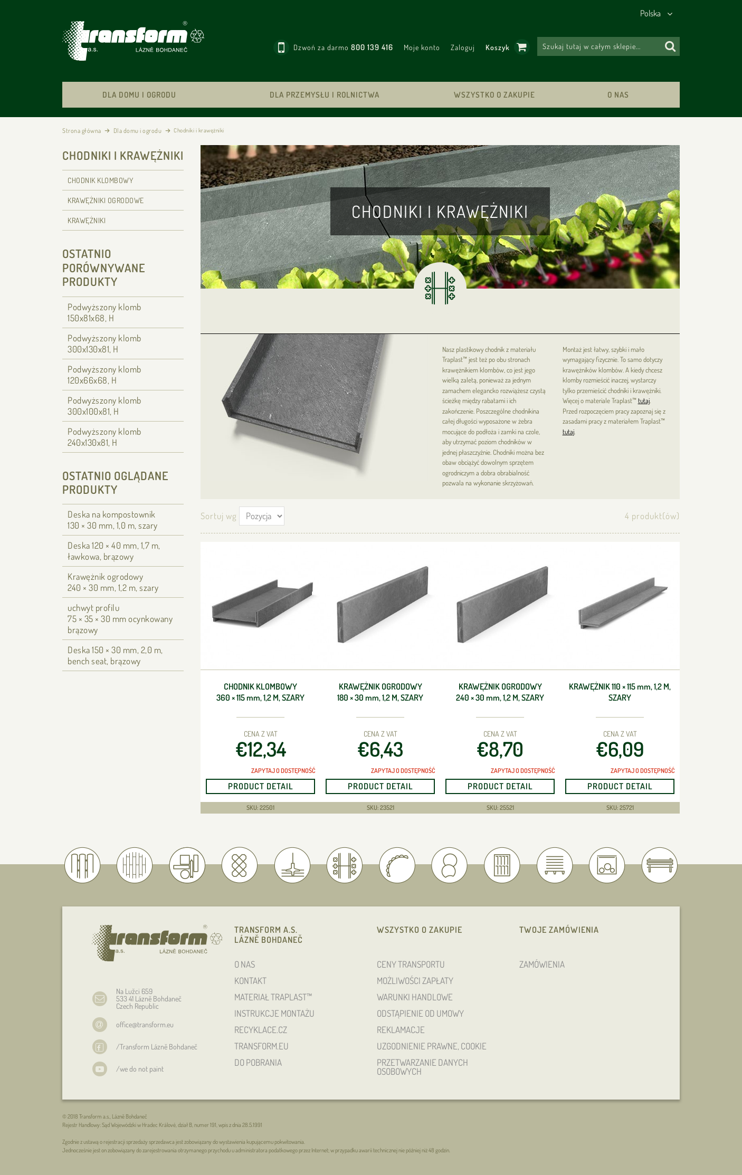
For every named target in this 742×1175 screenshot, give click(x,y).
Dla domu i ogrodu (139, 95)
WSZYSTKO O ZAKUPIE (494, 95)
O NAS (618, 95)
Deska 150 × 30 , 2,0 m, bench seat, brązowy (115, 655)
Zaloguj (463, 47)
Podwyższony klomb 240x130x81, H (104, 437)
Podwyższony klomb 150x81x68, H (104, 312)
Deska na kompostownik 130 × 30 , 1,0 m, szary (113, 520)
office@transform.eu (145, 1024)
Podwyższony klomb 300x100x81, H (104, 406)
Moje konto (422, 47)
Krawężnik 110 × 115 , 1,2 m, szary (620, 692)
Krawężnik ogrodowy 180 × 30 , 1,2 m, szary (380, 692)
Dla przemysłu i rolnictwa (324, 95)
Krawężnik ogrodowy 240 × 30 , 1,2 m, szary (500, 692)
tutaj (644, 400)
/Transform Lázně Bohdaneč (156, 1046)
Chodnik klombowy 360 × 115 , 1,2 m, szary (260, 692)
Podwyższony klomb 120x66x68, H (104, 375)
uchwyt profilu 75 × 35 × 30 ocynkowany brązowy (120, 618)
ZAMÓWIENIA (542, 964)
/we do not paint (140, 1068)
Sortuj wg (219, 515)
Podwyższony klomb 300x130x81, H (104, 343)
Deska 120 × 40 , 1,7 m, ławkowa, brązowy (114, 551)
